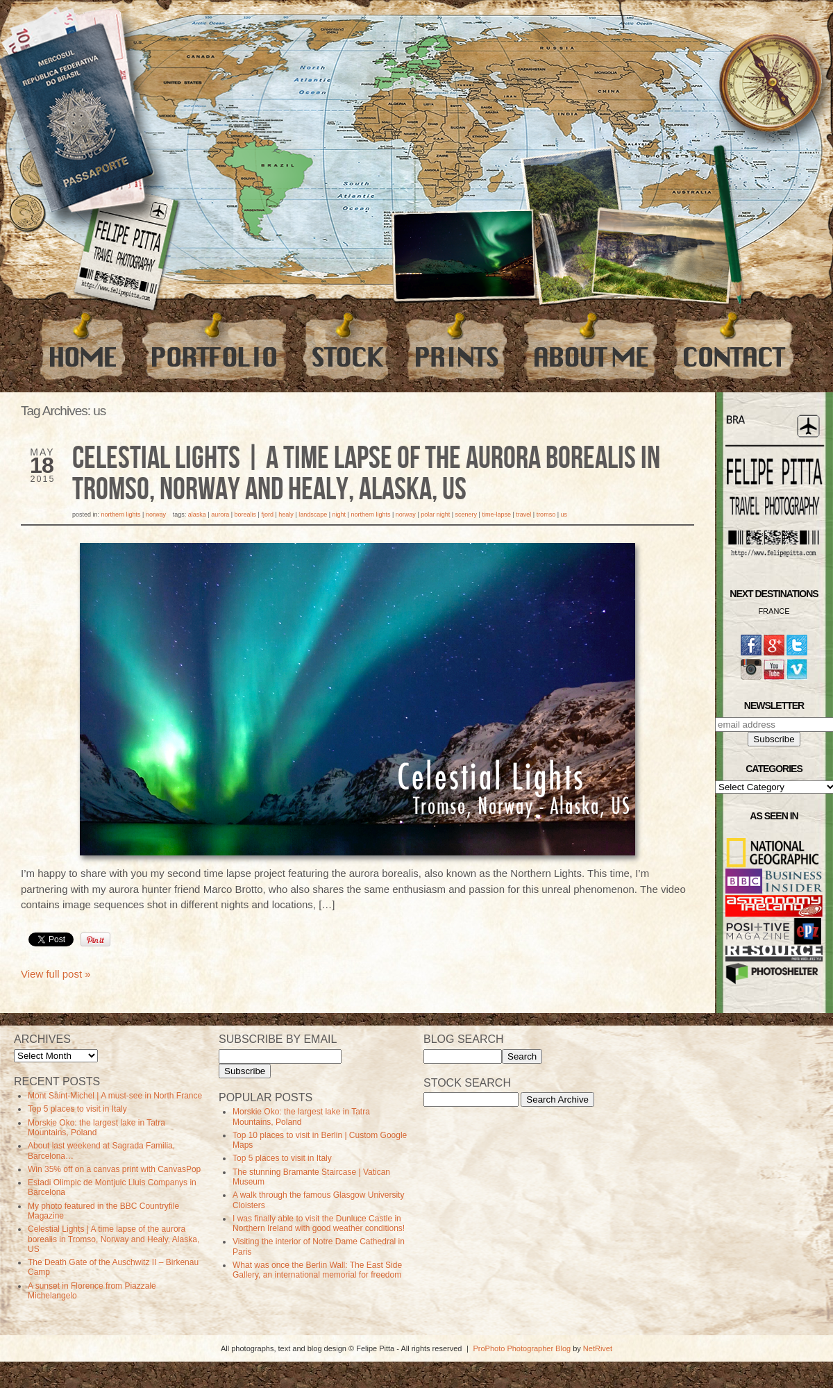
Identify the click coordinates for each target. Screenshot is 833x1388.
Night (339, 514)
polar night (435, 514)
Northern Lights (121, 514)
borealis (246, 514)
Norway (156, 514)
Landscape (312, 514)
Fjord (267, 514)
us (563, 514)
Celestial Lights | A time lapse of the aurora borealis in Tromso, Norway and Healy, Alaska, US (366, 474)
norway (406, 514)
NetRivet (597, 1348)
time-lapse (496, 514)
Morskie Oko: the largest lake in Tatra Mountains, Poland (96, 1127)
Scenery (466, 514)
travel (523, 514)
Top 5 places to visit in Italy (77, 1109)
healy (286, 514)
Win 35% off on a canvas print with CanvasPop (114, 1169)
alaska (197, 514)
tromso (546, 514)
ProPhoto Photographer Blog (522, 1348)
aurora (220, 514)
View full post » (56, 974)
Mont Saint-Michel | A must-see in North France (115, 1096)
